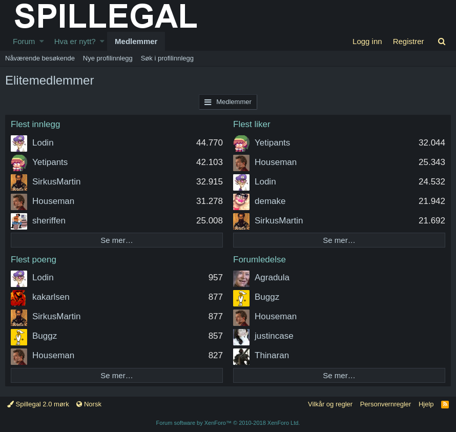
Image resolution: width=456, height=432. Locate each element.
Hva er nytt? (75, 41)
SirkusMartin (56, 182)
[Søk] (442, 41)
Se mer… (116, 240)
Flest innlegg (35, 124)
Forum (24, 41)
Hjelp (426, 404)
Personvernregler (385, 404)
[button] (42, 41)
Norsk (88, 404)
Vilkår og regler (330, 404)
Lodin (43, 143)
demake (270, 201)
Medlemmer (136, 41)
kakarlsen (51, 297)
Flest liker (252, 124)
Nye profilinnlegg (108, 58)
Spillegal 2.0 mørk (38, 404)
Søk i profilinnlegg (167, 58)
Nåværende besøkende (40, 58)
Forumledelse (259, 259)
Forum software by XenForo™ (228, 423)
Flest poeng (33, 259)
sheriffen (49, 220)
